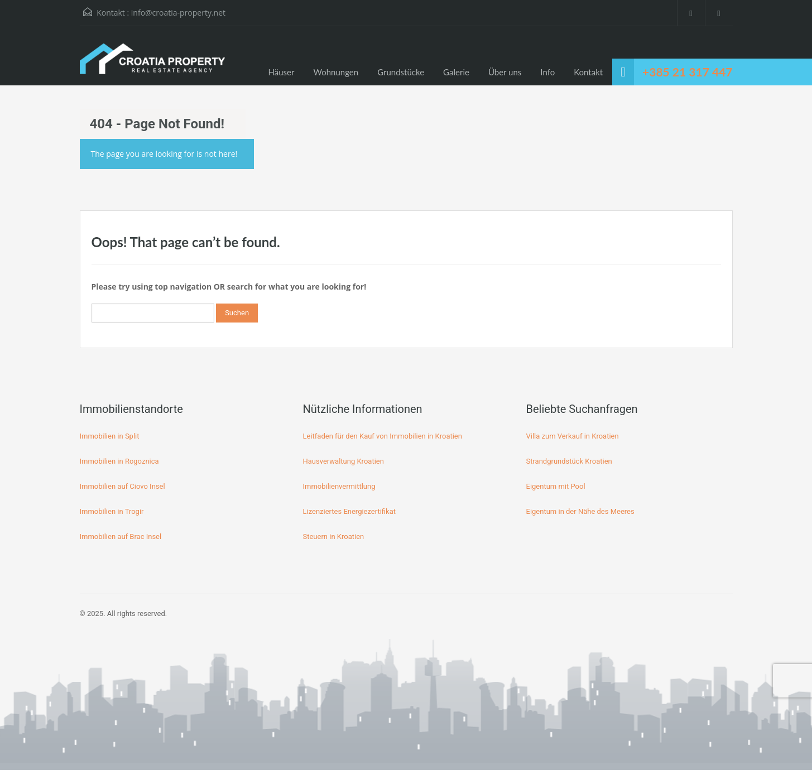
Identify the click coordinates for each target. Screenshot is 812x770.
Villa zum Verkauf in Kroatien (572, 436)
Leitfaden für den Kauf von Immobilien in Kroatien (382, 436)
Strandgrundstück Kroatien (569, 461)
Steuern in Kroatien (333, 536)
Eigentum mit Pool (555, 486)
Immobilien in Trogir (112, 511)
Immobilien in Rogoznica (119, 461)
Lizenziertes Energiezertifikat (349, 511)
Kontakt (588, 72)
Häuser (281, 72)
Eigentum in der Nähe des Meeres (580, 511)
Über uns (504, 72)
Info (547, 72)
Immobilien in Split (110, 436)
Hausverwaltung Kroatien (343, 461)
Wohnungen (336, 72)
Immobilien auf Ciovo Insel (122, 486)
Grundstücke (400, 72)
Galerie (456, 72)
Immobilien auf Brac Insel (121, 536)
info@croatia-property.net (178, 12)
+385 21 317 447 (687, 72)
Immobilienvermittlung (339, 486)
